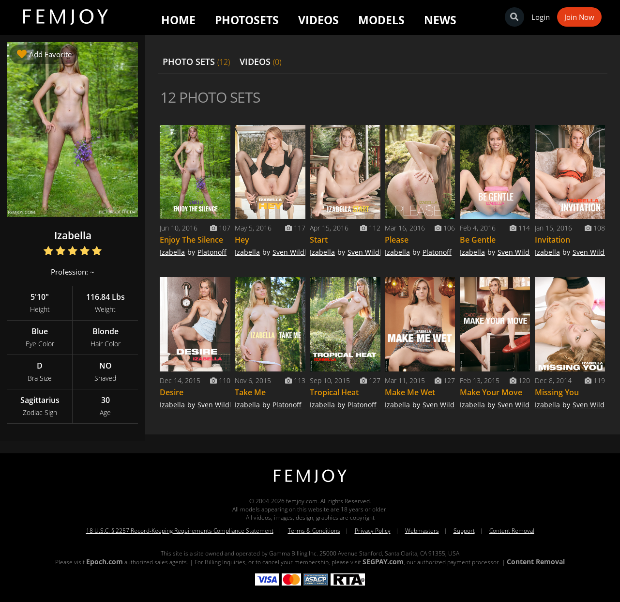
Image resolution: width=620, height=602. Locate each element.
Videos (318, 20)
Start (319, 239)
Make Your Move (491, 392)
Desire (171, 392)
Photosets (247, 20)
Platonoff (212, 252)
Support (464, 530)
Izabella (172, 252)
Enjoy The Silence (191, 239)
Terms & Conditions (314, 530)
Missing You (557, 392)
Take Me (250, 392)
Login (540, 17)
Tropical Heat (334, 392)
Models (381, 20)
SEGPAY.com (383, 561)
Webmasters (422, 530)
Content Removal (511, 530)
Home (178, 20)
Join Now (579, 17)
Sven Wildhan (294, 252)
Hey (242, 239)
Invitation (552, 239)
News (440, 20)
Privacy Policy (373, 530)
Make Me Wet (410, 392)
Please (396, 239)
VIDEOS (260, 61)
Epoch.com (104, 561)
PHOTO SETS (196, 61)
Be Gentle (478, 239)
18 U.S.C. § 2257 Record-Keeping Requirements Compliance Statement (179, 530)
